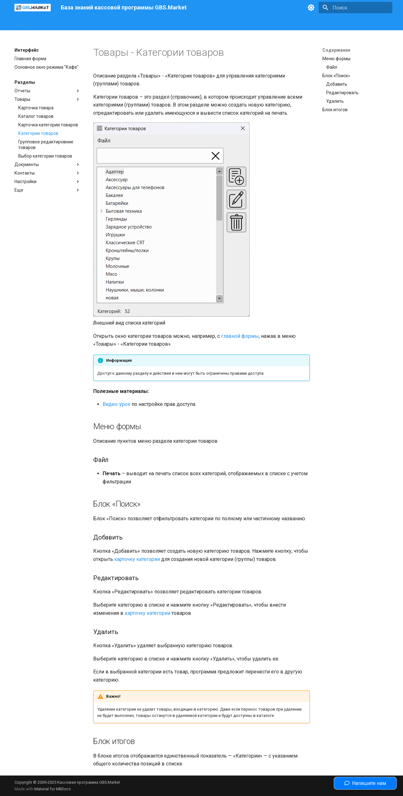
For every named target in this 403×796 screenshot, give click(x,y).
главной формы (240, 336)
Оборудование (84, 23)
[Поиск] (355, 7)
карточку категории (137, 559)
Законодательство (127, 23)
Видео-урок (116, 404)
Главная (22, 23)
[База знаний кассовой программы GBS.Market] (32, 7)
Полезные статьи (172, 23)
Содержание (336, 50)
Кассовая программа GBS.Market (88, 782)
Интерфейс (50, 23)
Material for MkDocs (52, 789)
